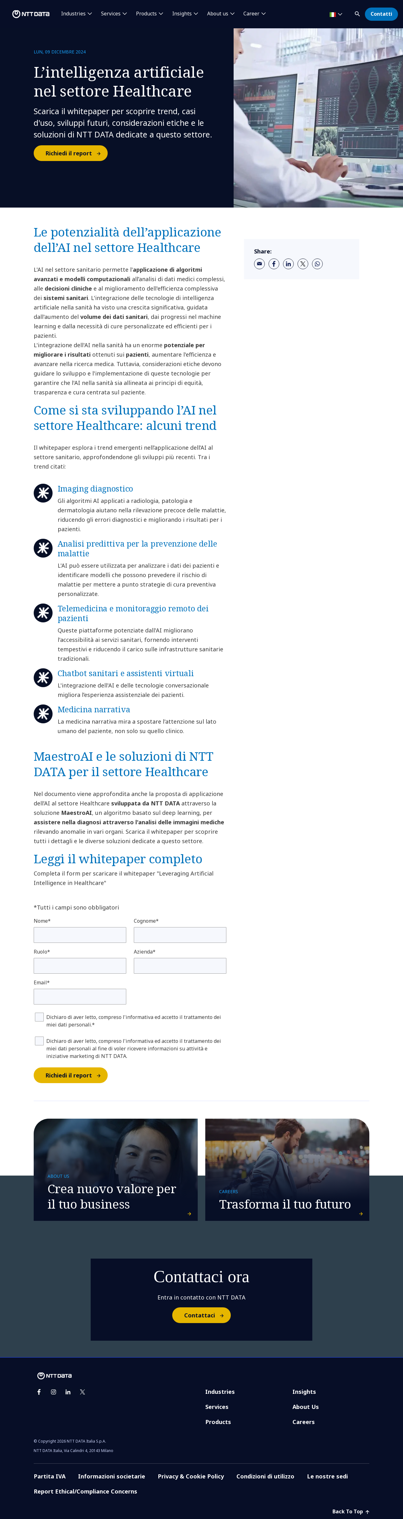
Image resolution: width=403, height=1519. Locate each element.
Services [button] (111, 14)
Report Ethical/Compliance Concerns (85, 1491)
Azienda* (145, 951)
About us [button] (217, 14)
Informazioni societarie (111, 1476)
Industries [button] (73, 14)
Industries (220, 1391)
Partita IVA (49, 1476)
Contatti (381, 13)
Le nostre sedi (327, 1476)
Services (217, 1406)
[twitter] (303, 264)
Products (218, 1422)
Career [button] (251, 14)
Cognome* (146, 920)
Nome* (42, 920)
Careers (303, 1422)
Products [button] (146, 14)
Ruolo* (42, 951)
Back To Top (350, 1511)
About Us (305, 1406)
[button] (358, 12)
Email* (42, 982)
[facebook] (274, 264)
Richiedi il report (76, 153)
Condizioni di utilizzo (265, 1476)
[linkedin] (288, 264)
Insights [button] (182, 14)
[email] (259, 264)
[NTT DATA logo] (26, 14)
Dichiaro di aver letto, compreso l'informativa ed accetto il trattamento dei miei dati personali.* (133, 1021)
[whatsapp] (317, 264)
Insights (304, 1391)
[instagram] (53, 1392)
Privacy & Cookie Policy (191, 1476)
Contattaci (207, 1315)
